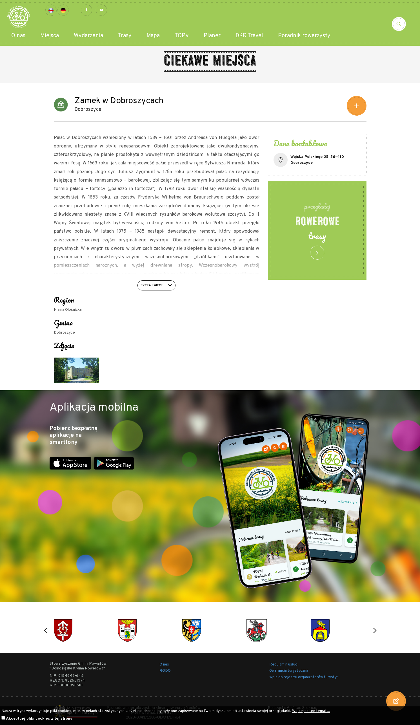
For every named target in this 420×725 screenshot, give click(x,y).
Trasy (125, 35)
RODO (165, 670)
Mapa (153, 35)
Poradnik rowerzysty (304, 35)
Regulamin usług (283, 664)
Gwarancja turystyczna (288, 670)
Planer (212, 35)
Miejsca (49, 35)
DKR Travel (249, 35)
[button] (45, 630)
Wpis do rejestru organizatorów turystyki (304, 677)
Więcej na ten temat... (311, 711)
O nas (18, 35)
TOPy (182, 35)
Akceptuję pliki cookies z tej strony (39, 718)
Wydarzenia (88, 35)
